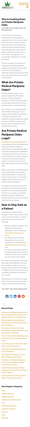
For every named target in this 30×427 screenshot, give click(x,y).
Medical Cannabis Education (11, 400)
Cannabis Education (8, 409)
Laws (3, 403)
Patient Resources (8, 397)
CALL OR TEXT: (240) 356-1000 (23, 3)
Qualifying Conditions (9, 406)
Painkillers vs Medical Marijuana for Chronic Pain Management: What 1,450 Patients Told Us (14, 362)
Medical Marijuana (8, 394)
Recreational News (7, 30)
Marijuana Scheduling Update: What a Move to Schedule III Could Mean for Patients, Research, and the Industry (15, 314)
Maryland (5, 418)
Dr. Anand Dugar (14, 28)
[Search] (15, 303)
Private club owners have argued (13, 142)
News (21, 28)
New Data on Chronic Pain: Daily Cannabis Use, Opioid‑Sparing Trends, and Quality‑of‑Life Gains (15, 330)
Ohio (24, 28)
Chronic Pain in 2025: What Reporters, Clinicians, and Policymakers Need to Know (15, 338)
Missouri (5, 412)
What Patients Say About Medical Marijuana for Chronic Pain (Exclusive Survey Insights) (14, 322)
